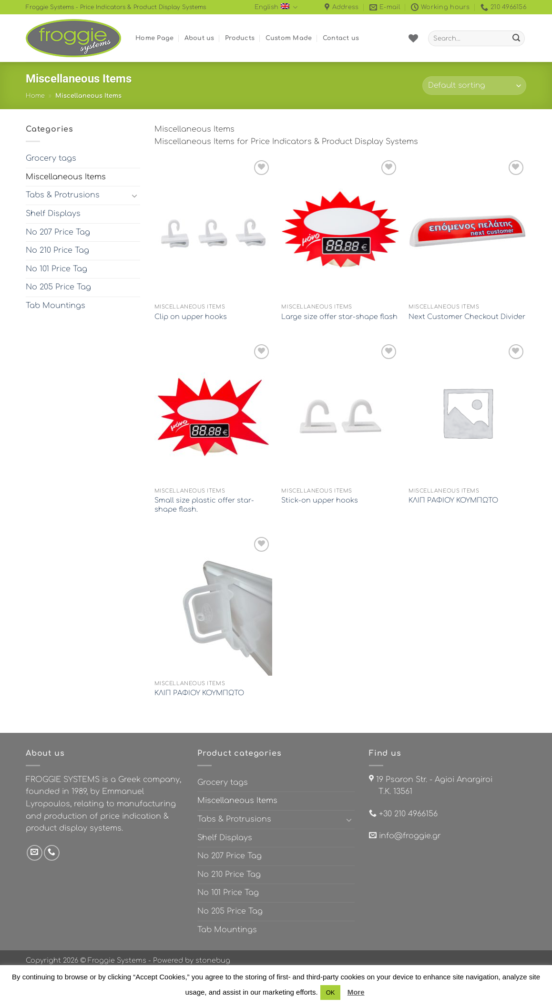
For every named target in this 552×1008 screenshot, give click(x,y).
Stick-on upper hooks (319, 500)
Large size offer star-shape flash (339, 316)
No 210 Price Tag (57, 250)
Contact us (341, 38)
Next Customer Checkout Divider (467, 316)
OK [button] (330, 992)
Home (35, 96)
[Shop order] (474, 85)
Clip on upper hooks (190, 316)
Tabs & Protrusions (63, 195)
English (276, 7)
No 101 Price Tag (56, 269)
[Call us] (52, 853)
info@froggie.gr (410, 836)
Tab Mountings (55, 305)
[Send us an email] (34, 853)
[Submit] (516, 39)
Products (240, 38)
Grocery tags (51, 158)
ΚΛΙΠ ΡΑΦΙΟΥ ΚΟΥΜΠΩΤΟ (453, 500)
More (356, 992)
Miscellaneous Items (66, 177)
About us (199, 38)
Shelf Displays (53, 213)
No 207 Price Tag (58, 232)
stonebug (212, 960)
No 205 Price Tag (58, 287)
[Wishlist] (413, 38)
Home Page (154, 38)
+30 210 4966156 (408, 814)
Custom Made (289, 38)
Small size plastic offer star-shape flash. (204, 504)
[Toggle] (134, 195)
